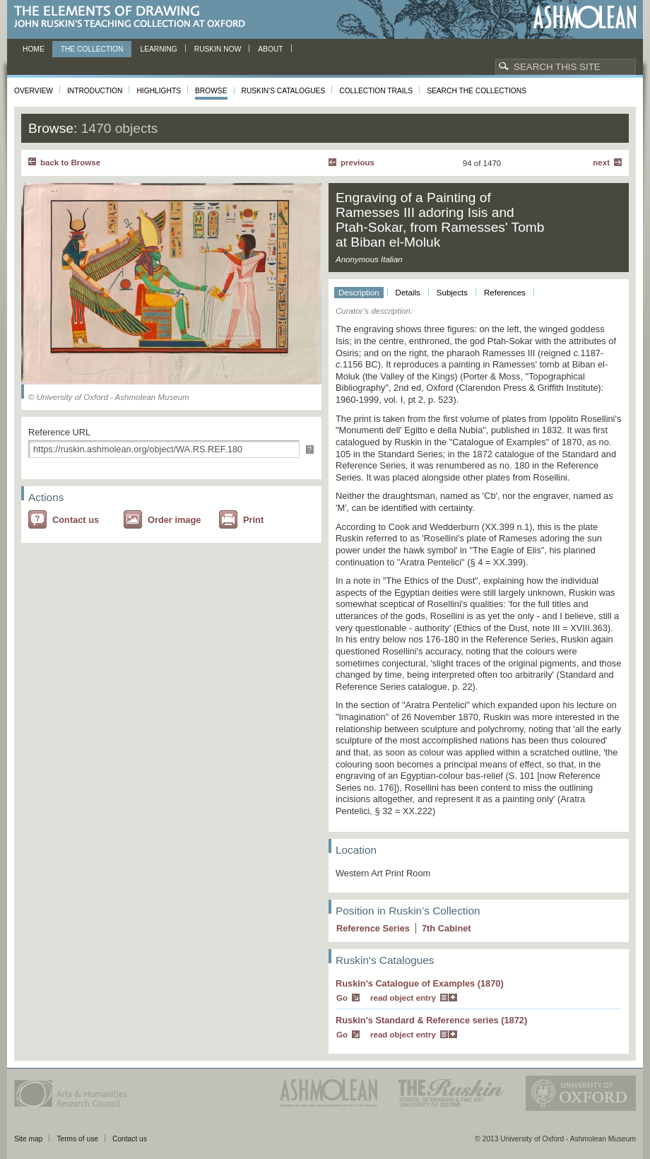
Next (601, 162)
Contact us (75, 519)
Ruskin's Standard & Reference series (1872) (431, 1020)
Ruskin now (218, 49)
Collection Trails (376, 91)
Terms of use (77, 1139)
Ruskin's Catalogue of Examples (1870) (420, 983)
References (505, 292)
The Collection (92, 49)
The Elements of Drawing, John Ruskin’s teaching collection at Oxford (134, 17)
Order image (174, 519)
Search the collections (476, 91)
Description (358, 292)
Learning (158, 49)
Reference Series (373, 928)
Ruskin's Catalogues (284, 91)
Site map (28, 1139)
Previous (357, 162)
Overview (33, 91)
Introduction (94, 91)
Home (34, 49)
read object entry (403, 998)
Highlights (158, 91)
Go (342, 998)
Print (253, 519)
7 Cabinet (446, 928)
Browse (211, 91)
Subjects (452, 292)
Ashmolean (584, 17)
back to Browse (70, 162)
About (270, 49)
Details (408, 292)
